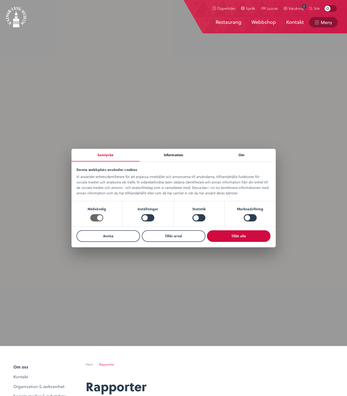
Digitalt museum (81, 311)
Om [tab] (241, 154)
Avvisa (108, 236)
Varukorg (297, 7)
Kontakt (294, 22)
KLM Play (74, 317)
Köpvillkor (186, 311)
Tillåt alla (238, 236)
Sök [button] (317, 8)
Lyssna (272, 8)
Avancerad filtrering (128, 59)
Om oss (17, 305)
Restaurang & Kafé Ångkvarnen (138, 334)
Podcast (73, 324)
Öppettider (226, 8)
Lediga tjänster (24, 318)
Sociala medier (246, 311)
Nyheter (17, 311)
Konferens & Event (138, 325)
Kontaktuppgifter (248, 305)
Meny (326, 22)
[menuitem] (224, 8)
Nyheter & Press (246, 325)
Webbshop (263, 22)
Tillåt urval (173, 236)
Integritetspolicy (192, 305)
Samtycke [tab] (105, 154)
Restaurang (228, 22)
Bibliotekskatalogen (84, 331)
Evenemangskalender (141, 318)
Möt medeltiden (81, 337)
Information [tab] (173, 154)
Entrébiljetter (133, 311)
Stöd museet (244, 318)
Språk (250, 8)
